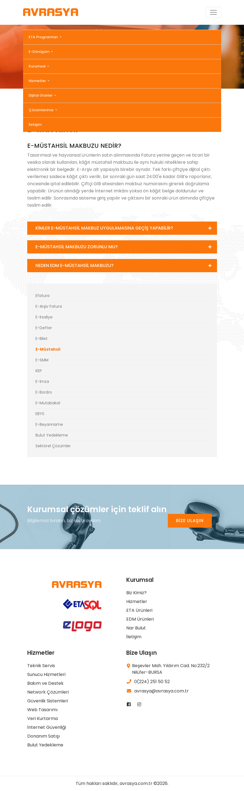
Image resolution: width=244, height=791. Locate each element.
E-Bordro (43, 392)
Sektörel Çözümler (53, 446)
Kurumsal (37, 66)
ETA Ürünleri (139, 610)
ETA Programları (44, 37)
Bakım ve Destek (45, 683)
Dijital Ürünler (41, 95)
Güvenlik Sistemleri (47, 701)
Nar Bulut (136, 628)
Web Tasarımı (42, 710)
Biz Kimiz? (136, 593)
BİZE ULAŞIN (190, 520)
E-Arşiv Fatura (48, 306)
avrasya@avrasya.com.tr (157, 691)
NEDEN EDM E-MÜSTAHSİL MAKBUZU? (74, 265)
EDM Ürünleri (140, 619)
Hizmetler (38, 80)
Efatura (42, 295)
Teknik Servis (41, 665)
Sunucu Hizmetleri (46, 674)
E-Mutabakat (48, 403)
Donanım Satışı (43, 736)
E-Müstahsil (47, 349)
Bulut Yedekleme (51, 435)
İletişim (35, 124)
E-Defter (43, 328)
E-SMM (41, 360)
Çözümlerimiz (41, 110)
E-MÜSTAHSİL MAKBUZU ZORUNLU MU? (76, 247)
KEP (38, 370)
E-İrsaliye (44, 317)
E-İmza (42, 381)
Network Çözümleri (48, 692)
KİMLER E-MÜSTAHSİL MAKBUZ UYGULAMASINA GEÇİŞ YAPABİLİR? (104, 228)
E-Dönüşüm (39, 51)
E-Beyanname (49, 424)
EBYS (39, 413)
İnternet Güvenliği (46, 727)
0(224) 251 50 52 (148, 681)
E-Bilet (41, 338)
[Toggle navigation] (213, 12)
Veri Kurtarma (42, 718)
